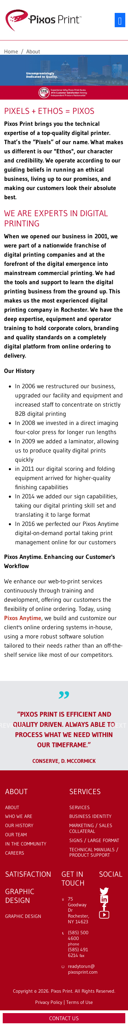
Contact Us (64, 1018)
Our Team (16, 835)
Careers (14, 853)
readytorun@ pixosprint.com (83, 969)
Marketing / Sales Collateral (90, 828)
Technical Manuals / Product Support (93, 852)
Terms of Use (79, 1002)
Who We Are (18, 816)
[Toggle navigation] (120, 20)
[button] (9, 725)
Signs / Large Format (94, 840)
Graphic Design (23, 916)
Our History (19, 825)
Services (79, 807)
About (12, 807)
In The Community (25, 844)
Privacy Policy (48, 1002)
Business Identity (90, 816)
